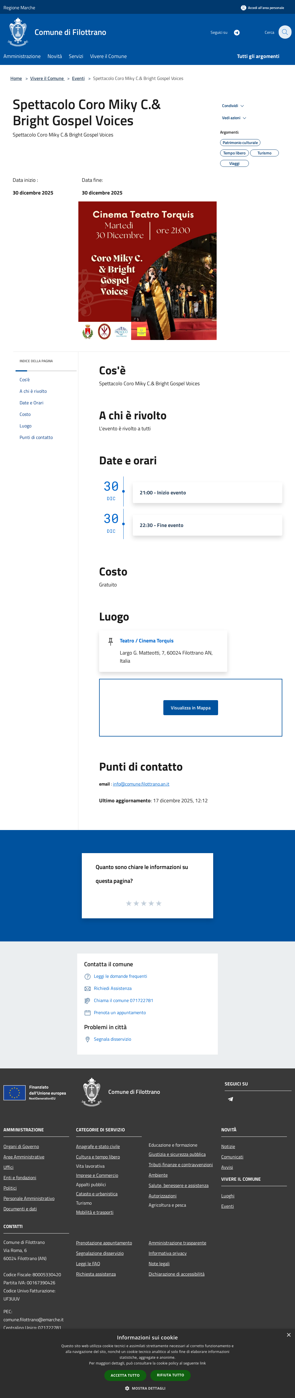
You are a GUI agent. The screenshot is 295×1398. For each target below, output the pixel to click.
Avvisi (227, 1167)
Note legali (159, 1263)
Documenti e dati (20, 1208)
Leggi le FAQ (88, 1263)
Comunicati (232, 1156)
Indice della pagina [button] (36, 361)
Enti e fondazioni (19, 1177)
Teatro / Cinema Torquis (147, 640)
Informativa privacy (168, 1253)
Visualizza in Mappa (191, 707)
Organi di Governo (21, 1146)
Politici (10, 1187)
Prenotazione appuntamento (104, 1242)
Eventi (78, 78)
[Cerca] (285, 32)
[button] (147, 1388)
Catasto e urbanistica (97, 1193)
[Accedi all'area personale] (262, 7)
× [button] (288, 1335)
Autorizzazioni (163, 1195)
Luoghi (228, 1195)
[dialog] (147, 1363)
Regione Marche (19, 7)
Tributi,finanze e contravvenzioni (181, 1164)
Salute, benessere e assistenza (179, 1185)
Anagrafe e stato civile (98, 1146)
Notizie (228, 1146)
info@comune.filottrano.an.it (141, 783)
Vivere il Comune (47, 78)
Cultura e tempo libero (98, 1156)
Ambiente (158, 1174)
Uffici (8, 1167)
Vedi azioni (235, 118)
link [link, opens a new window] (203, 1363)
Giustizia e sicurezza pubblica (177, 1154)
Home (16, 78)
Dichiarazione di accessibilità (177, 1273)
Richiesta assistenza (96, 1273)
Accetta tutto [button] (125, 1375)
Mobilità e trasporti (95, 1212)
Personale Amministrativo (28, 1198)
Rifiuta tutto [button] (170, 1375)
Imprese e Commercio (97, 1175)
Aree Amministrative (23, 1156)
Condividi (234, 105)
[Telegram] (233, 32)
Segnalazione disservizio (100, 1253)
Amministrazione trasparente (177, 1242)
